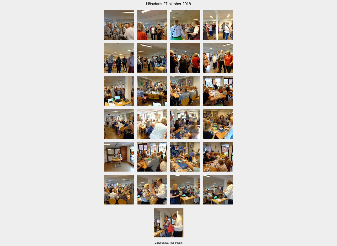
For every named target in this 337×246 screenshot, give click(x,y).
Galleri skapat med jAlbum (168, 242)
